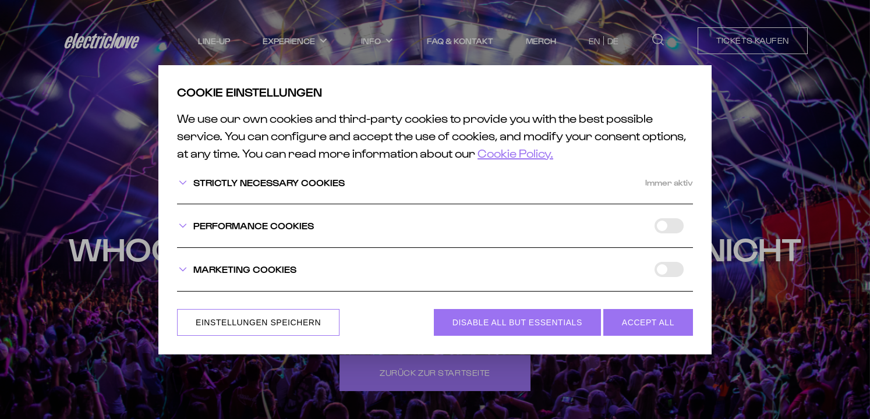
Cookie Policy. (515, 153)
